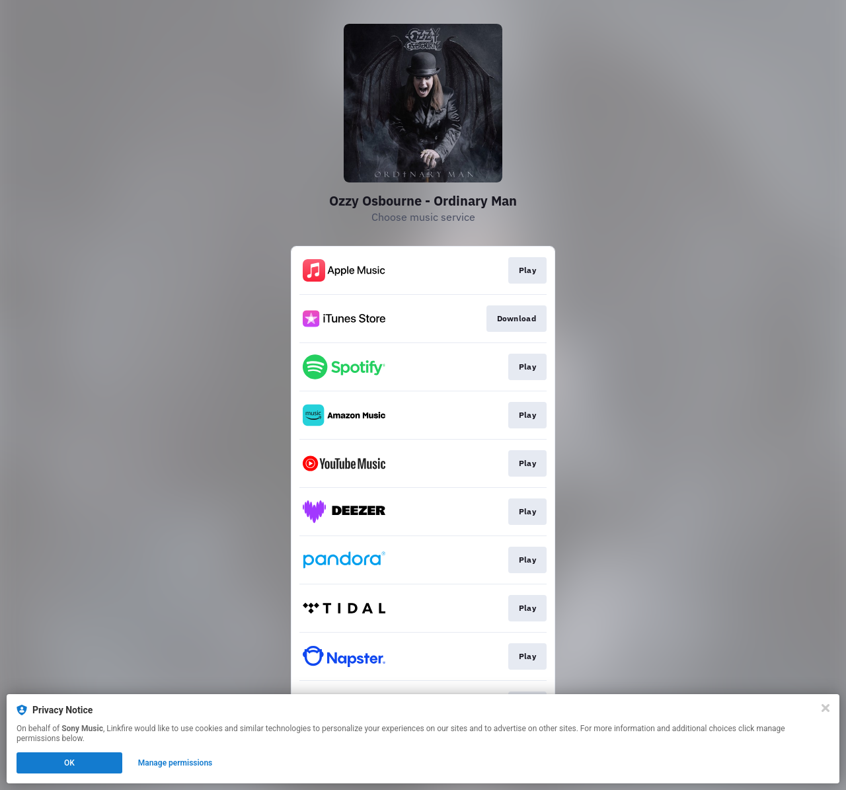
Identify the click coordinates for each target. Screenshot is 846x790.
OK (69, 763)
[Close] (825, 708)
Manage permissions (175, 763)
